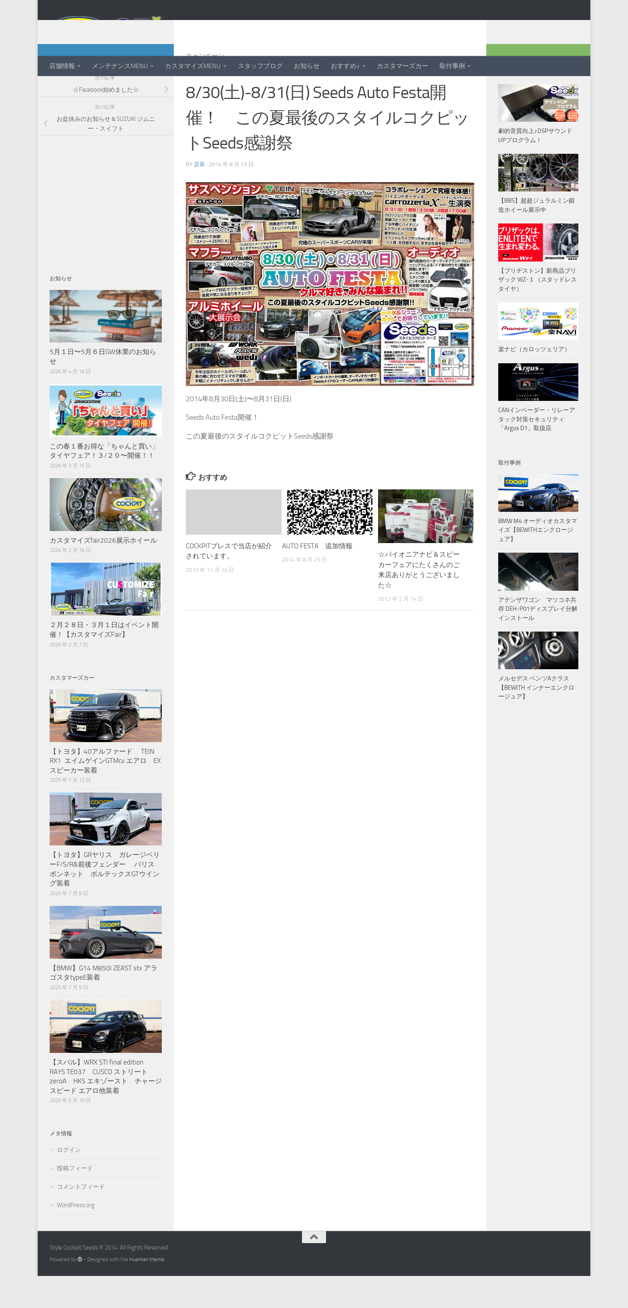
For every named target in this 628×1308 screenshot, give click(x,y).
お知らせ (307, 66)
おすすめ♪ (345, 66)
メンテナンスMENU (120, 66)
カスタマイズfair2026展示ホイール (103, 572)
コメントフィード (81, 1218)
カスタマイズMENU (193, 66)
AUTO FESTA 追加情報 (317, 578)
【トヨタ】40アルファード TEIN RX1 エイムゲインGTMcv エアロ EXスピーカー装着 (105, 792)
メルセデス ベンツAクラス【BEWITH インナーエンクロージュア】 (536, 719)
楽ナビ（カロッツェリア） (534, 381)
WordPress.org (76, 1237)
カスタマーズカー (402, 66)
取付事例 (452, 66)
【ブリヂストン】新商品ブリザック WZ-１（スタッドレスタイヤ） (537, 311)
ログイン (69, 1181)
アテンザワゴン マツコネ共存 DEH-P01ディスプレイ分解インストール (538, 641)
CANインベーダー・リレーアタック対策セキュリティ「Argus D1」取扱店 (536, 451)
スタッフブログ (260, 66)
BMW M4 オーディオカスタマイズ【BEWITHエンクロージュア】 (537, 562)
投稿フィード (75, 1200)
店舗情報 (62, 66)
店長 (199, 196)
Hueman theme (146, 1291)
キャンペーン (205, 88)
